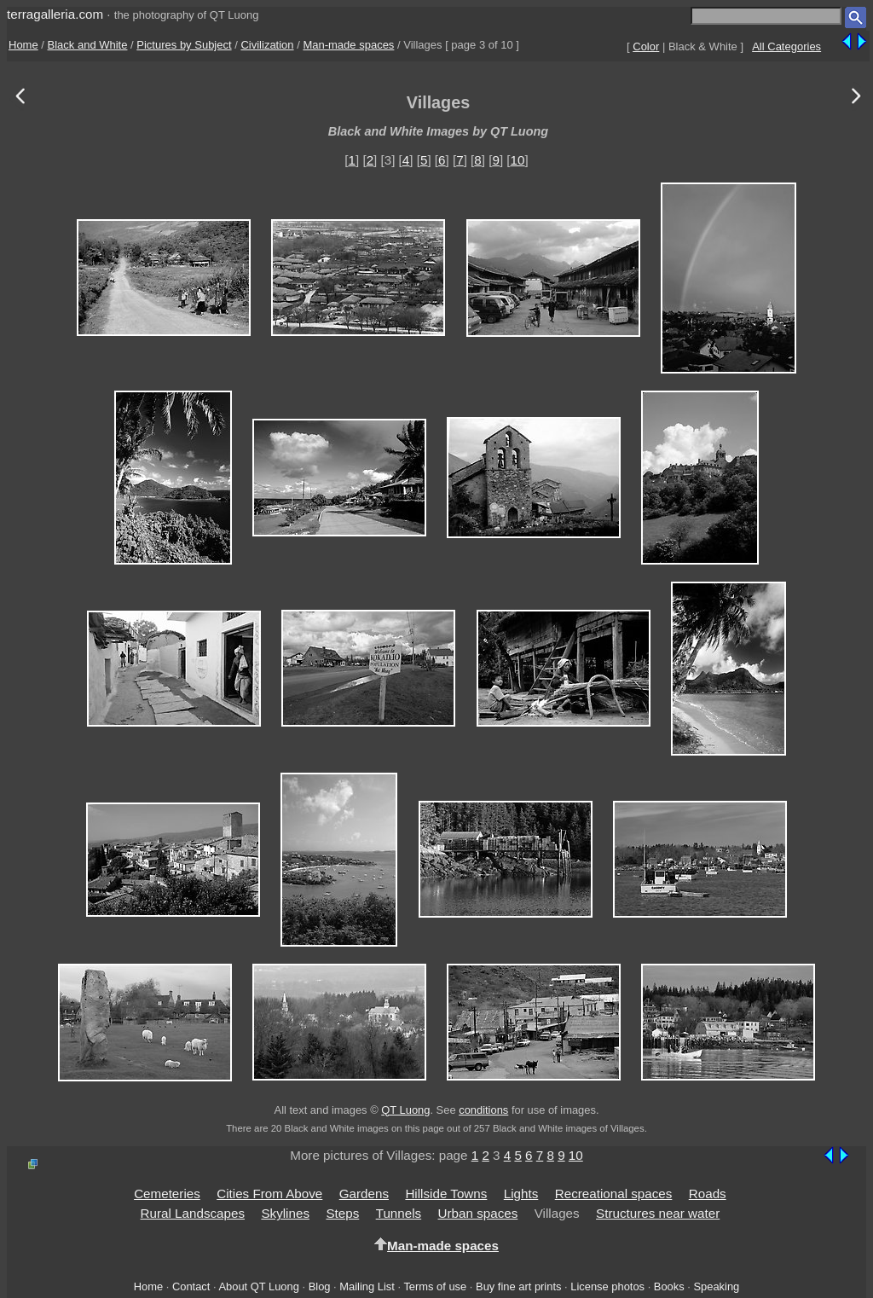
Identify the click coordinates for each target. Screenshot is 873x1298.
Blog (320, 1286)
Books (669, 1286)
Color (646, 46)
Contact (191, 1286)
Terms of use (434, 1286)
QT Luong (405, 1110)
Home (23, 44)
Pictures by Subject (183, 44)
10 (518, 160)
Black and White (88, 44)
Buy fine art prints (518, 1286)
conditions (483, 1110)
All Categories (786, 46)
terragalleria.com (55, 14)
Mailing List (367, 1286)
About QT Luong (258, 1286)
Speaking (716, 1286)
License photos (607, 1286)
